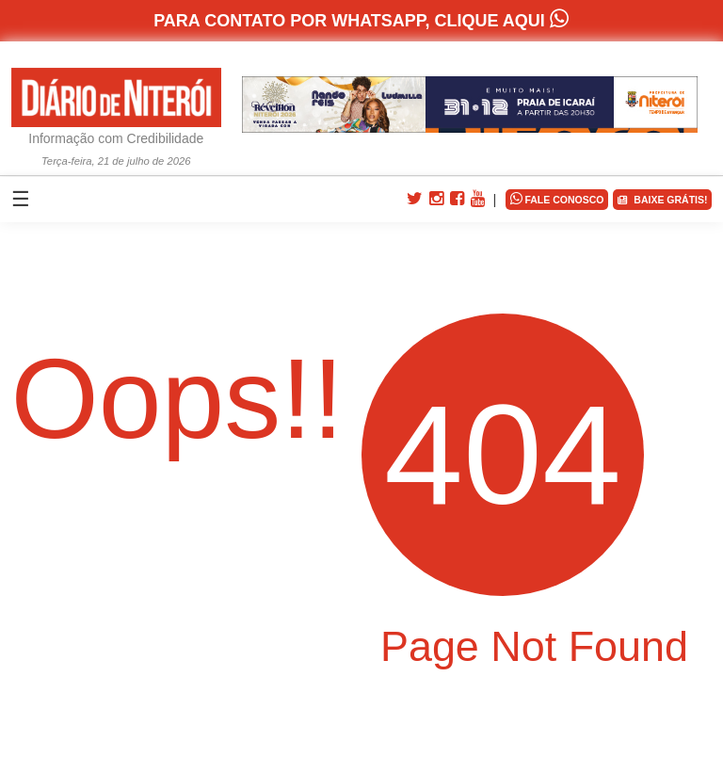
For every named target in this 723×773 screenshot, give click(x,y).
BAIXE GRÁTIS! (662, 200)
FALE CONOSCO (557, 198)
